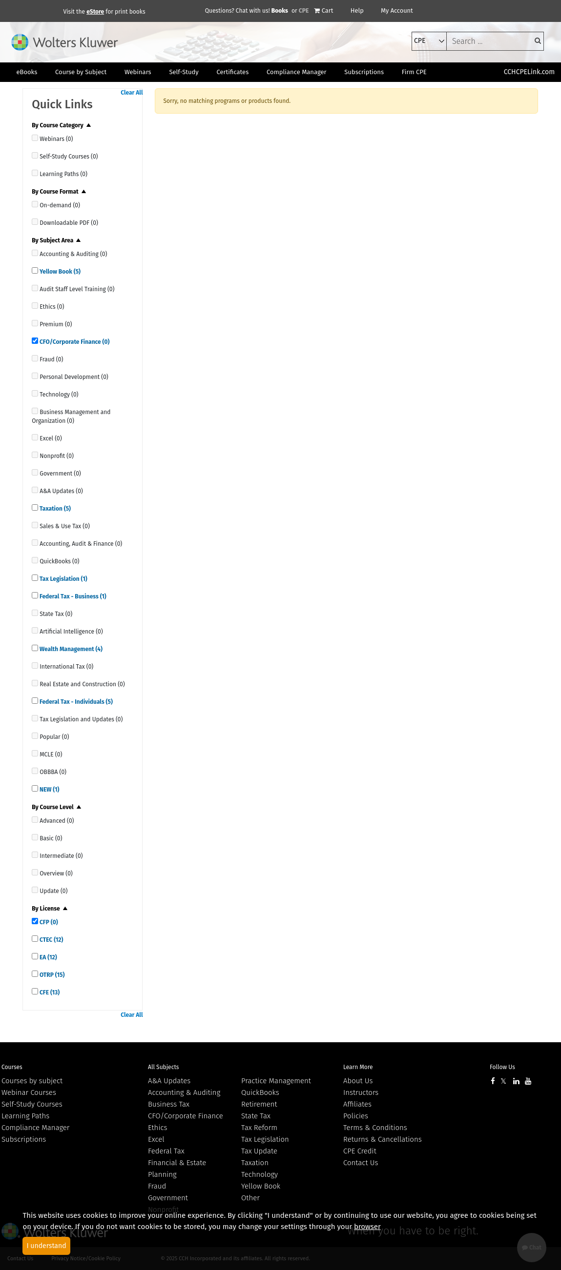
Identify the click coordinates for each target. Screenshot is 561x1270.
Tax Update (259, 1151)
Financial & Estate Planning (177, 1168)
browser (367, 1226)
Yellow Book (59, 271)
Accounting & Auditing (184, 1092)
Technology (259, 1174)
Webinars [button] (138, 72)
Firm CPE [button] (414, 72)
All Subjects (163, 1067)
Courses (11, 1067)
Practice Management (276, 1080)
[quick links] (35, 138)
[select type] (429, 41)
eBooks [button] (26, 72)
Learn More (358, 1067)
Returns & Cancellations (382, 1139)
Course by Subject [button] (80, 72)
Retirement (259, 1104)
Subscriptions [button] (364, 72)
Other (250, 1197)
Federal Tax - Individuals (75, 701)
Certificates (232, 72)
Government (168, 1197)
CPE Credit (359, 1151)
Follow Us (502, 1067)
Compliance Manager (35, 1127)
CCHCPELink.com (529, 72)
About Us (358, 1080)
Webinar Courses (28, 1092)
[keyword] (495, 41)
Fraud (157, 1186)
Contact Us (360, 1162)
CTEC (50, 939)
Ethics (157, 1127)
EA (47, 957)
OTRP (51, 975)
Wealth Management (70, 649)
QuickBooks (260, 1092)
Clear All (132, 92)
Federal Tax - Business (72, 596)
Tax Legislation (62, 578)
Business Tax (168, 1104)
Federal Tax (166, 1151)
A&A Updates (169, 1080)
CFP (48, 922)
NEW (48, 789)
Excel (156, 1139)
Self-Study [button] (183, 72)
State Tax (255, 1115)
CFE (49, 992)
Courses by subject (31, 1080)
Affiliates (357, 1104)
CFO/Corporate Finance (73, 341)
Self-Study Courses (31, 1104)
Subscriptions (23, 1139)
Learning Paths (25, 1115)
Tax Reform (259, 1127)
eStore (95, 11)
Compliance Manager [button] (297, 72)
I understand (46, 1246)
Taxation (54, 508)
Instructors (360, 1092)
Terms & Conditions (375, 1127)
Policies (355, 1115)
